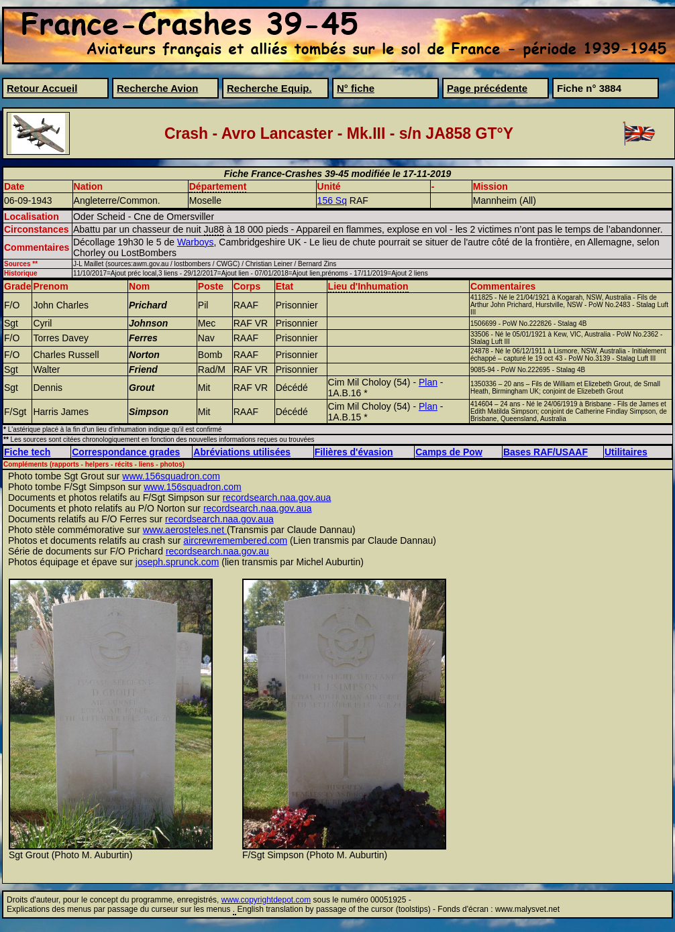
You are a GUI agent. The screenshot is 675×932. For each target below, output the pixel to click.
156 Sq (332, 200)
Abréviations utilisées (242, 452)
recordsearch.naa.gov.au (217, 551)
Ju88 (214, 229)
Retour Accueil (42, 88)
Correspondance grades (126, 452)
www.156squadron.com (171, 476)
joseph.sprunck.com (177, 562)
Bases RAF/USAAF (545, 452)
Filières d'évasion (354, 452)
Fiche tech (27, 452)
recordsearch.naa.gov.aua (277, 497)
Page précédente (487, 88)
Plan (428, 382)
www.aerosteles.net (185, 529)
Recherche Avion (157, 88)
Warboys (195, 242)
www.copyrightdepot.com (266, 900)
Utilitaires (626, 452)
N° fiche (355, 88)
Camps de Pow (448, 452)
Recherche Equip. (269, 88)
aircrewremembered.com (235, 540)
